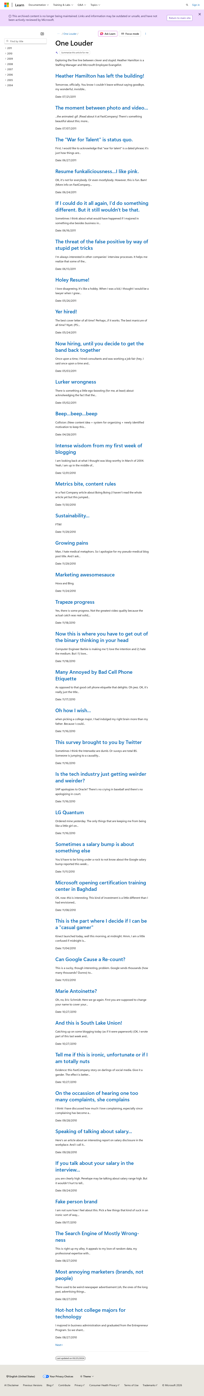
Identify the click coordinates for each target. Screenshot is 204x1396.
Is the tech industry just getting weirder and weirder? (100, 776)
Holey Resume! (72, 279)
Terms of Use (131, 1385)
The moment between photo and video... (101, 107)
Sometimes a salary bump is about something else (94, 847)
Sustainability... (72, 515)
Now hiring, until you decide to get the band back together (99, 346)
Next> (59, 1345)
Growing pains (71, 542)
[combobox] (25, 41)
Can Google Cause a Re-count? (90, 959)
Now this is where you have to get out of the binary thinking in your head (101, 636)
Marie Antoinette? (76, 990)
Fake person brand (76, 1201)
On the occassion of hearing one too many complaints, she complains (96, 1096)
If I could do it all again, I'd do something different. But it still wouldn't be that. (101, 206)
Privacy (78, 1385)
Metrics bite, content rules (85, 483)
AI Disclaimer (11, 1385)
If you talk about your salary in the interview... (94, 1166)
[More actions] (145, 34)
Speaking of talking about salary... (93, 1131)
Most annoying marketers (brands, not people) (99, 1274)
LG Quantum (69, 812)
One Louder (70, 33)
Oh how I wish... (73, 710)
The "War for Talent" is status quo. (94, 139)
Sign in (196, 4)
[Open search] (187, 5)
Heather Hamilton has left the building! (99, 75)
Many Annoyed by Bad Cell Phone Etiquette (93, 674)
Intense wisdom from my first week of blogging (98, 448)
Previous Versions (32, 1385)
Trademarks (149, 1385)
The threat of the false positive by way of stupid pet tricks (101, 244)
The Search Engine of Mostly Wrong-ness (97, 1236)
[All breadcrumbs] (58, 34)
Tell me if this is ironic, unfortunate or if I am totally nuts (101, 1057)
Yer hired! (66, 311)
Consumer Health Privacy (103, 1385)
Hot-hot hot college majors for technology (90, 1313)
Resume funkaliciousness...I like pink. (97, 171)
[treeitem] (25, 48)
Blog (49, 1385)
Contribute (64, 1385)
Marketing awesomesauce (85, 574)
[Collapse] (42, 34)
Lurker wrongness (75, 381)
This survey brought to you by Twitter (98, 742)
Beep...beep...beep (76, 413)
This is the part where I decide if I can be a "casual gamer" (101, 923)
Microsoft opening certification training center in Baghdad (100, 885)
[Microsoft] (6, 5)
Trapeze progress (75, 601)
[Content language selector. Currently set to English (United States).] (20, 1376)
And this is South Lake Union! (88, 1022)
